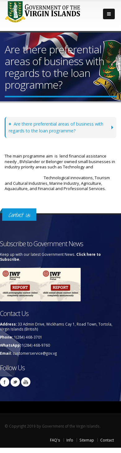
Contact (107, 439)
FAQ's (55, 439)
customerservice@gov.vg (35, 353)
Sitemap (86, 439)
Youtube (25, 382)
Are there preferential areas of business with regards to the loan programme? (56, 127)
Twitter (15, 382)
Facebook (4, 382)
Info (69, 439)
